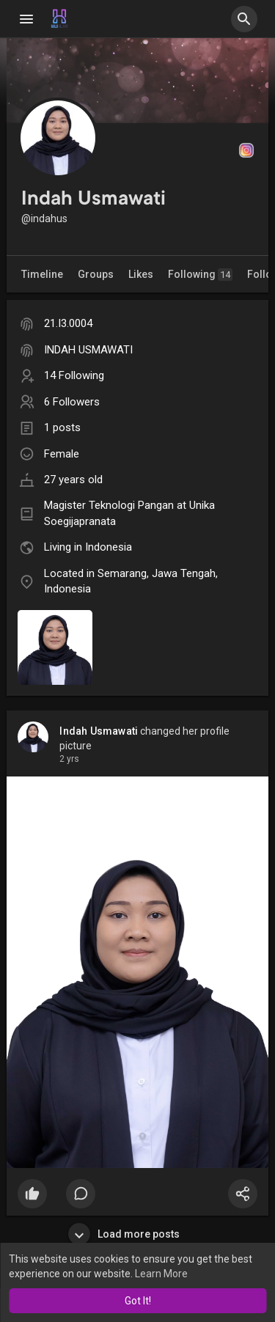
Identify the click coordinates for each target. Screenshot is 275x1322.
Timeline (42, 274)
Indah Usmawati (98, 731)
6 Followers (72, 401)
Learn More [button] (161, 1273)
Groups (96, 274)
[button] (244, 19)
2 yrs (69, 759)
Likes (140, 274)
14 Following (74, 375)
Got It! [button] (138, 1301)
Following (200, 274)
